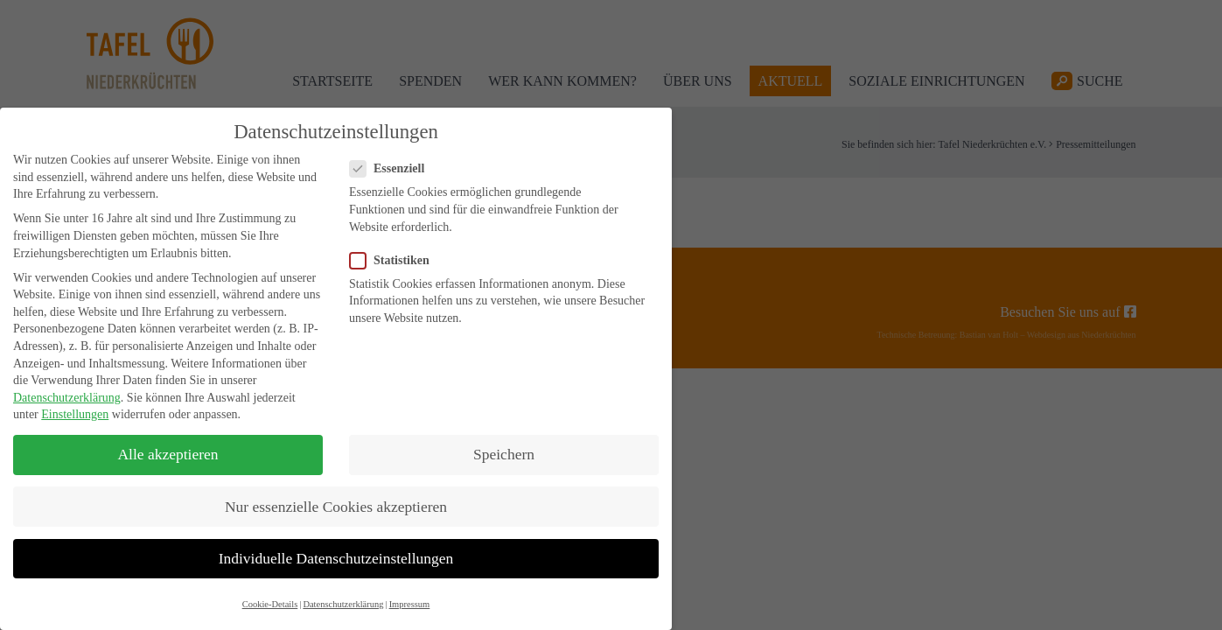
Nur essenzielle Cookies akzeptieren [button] (336, 506)
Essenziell (392, 168)
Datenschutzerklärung (67, 397)
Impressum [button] (409, 604)
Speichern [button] (503, 454)
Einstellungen (74, 414)
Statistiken (395, 260)
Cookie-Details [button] (270, 604)
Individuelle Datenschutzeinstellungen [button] (336, 558)
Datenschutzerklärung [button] (343, 604)
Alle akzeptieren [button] (167, 454)
